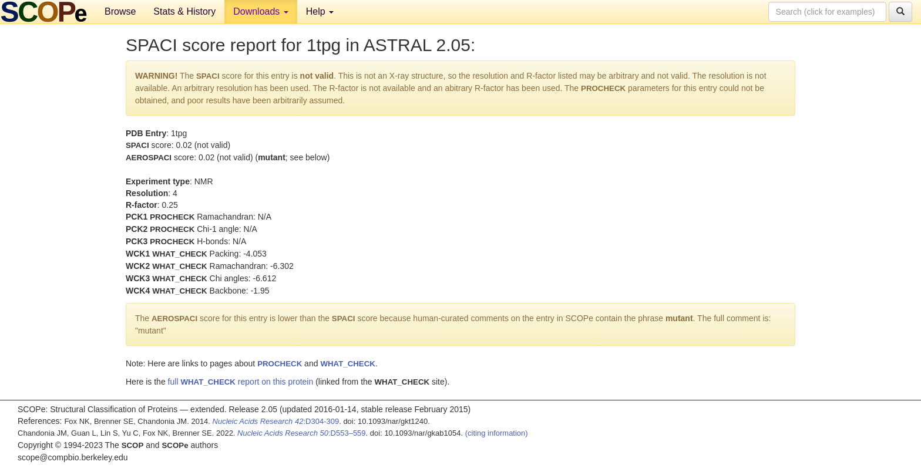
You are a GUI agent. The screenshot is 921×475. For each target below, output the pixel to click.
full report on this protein (241, 381)
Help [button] (320, 11)
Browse (120, 11)
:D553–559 (301, 433)
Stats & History (184, 11)
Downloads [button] (260, 11)
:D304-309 (276, 421)
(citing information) (496, 433)
